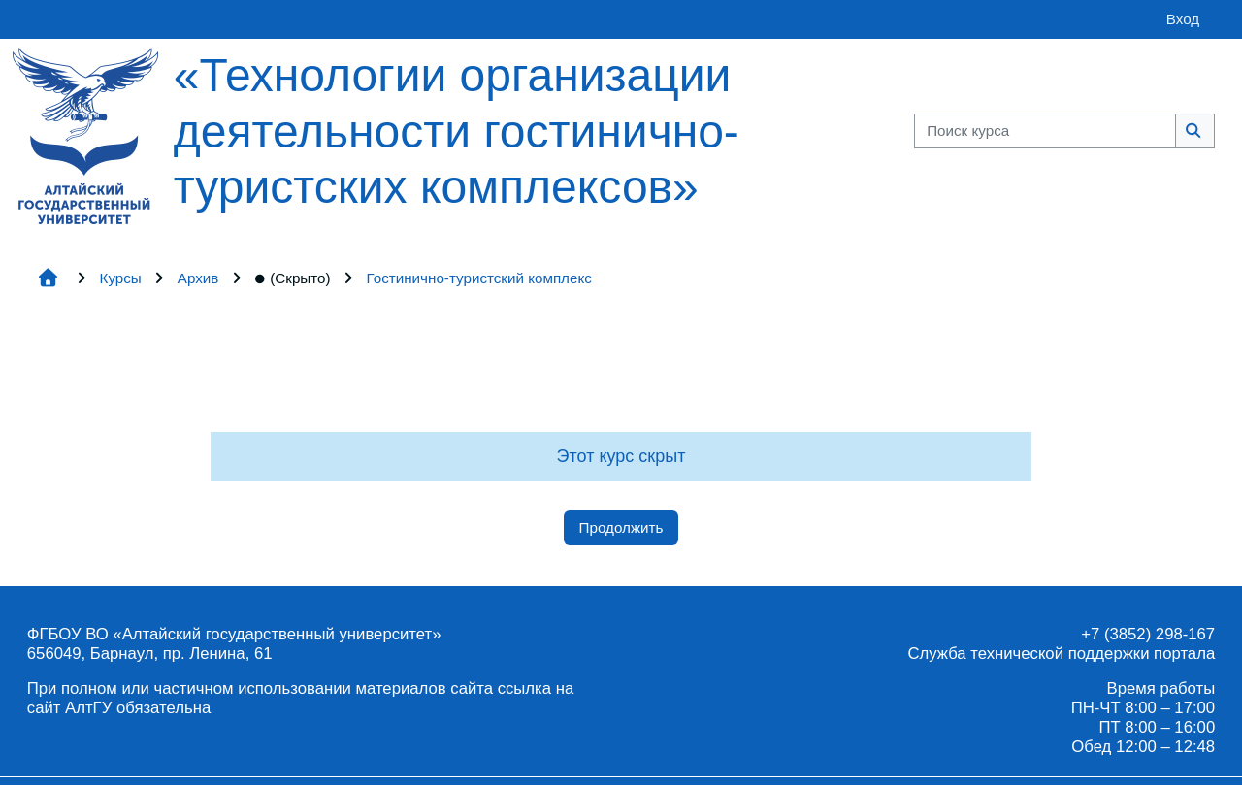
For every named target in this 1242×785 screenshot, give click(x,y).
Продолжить (621, 527)
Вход (1182, 19)
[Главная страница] (85, 134)
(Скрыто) (292, 278)
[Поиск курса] (1045, 131)
